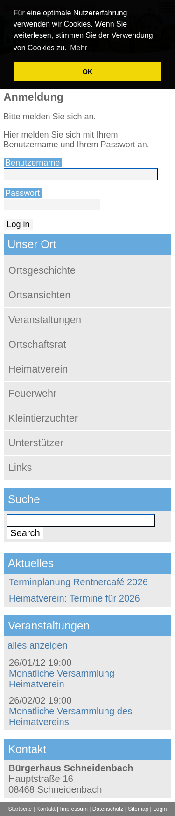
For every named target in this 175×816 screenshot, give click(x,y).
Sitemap (138, 809)
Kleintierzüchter (43, 418)
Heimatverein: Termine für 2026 (74, 598)
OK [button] (88, 72)
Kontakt (46, 809)
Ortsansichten (39, 295)
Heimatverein (38, 369)
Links (20, 467)
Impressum (74, 809)
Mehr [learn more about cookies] (78, 48)
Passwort (22, 193)
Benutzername (32, 162)
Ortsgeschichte (42, 270)
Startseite (20, 809)
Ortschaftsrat (37, 344)
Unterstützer (35, 443)
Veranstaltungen (44, 319)
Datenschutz (108, 809)
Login (160, 809)
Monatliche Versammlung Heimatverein (61, 678)
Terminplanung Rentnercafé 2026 (78, 582)
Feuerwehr (32, 393)
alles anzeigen (37, 645)
